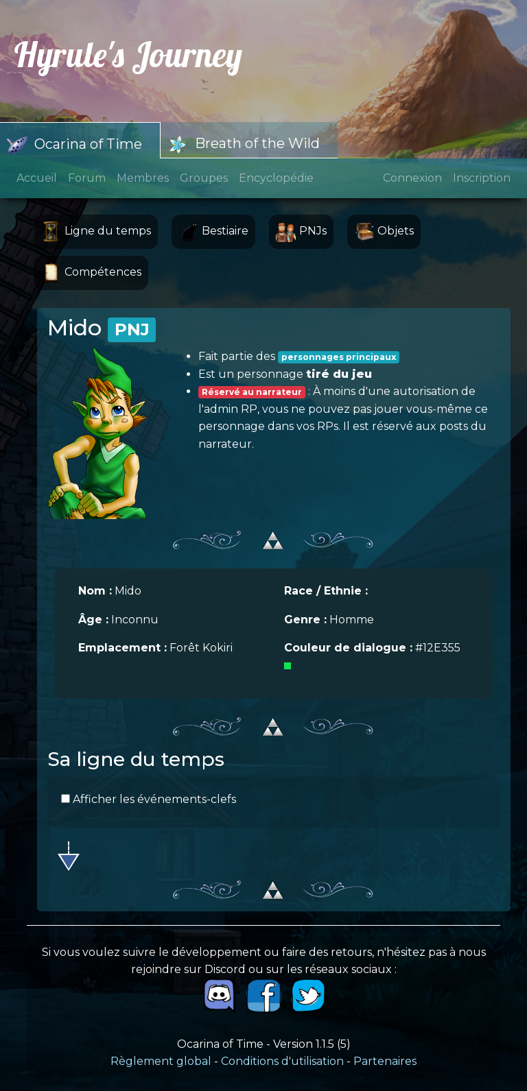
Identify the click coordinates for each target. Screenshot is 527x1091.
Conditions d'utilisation (282, 1061)
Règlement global (160, 1061)
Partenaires (385, 1061)
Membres (143, 177)
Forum (87, 177)
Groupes (204, 177)
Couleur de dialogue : (348, 647)
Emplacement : (122, 647)
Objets (384, 231)
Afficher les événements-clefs (148, 799)
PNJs (301, 231)
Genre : (305, 619)
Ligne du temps (96, 231)
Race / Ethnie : (326, 590)
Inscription (482, 177)
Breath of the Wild (243, 144)
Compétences (91, 273)
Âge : (93, 619)
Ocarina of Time (74, 145)
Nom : (95, 590)
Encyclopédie (276, 177)
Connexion (412, 177)
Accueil (36, 177)
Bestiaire (213, 231)
